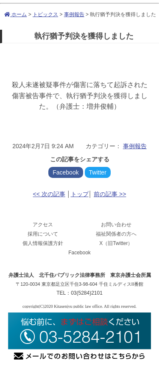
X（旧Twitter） (116, 243)
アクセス (43, 225)
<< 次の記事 (49, 194)
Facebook (65, 172)
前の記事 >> (110, 194)
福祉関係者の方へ (116, 234)
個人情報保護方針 (42, 243)
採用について (43, 234)
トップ (80, 194)
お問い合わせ (116, 225)
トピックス (45, 14)
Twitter (97, 172)
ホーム (15, 14)
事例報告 (74, 14)
